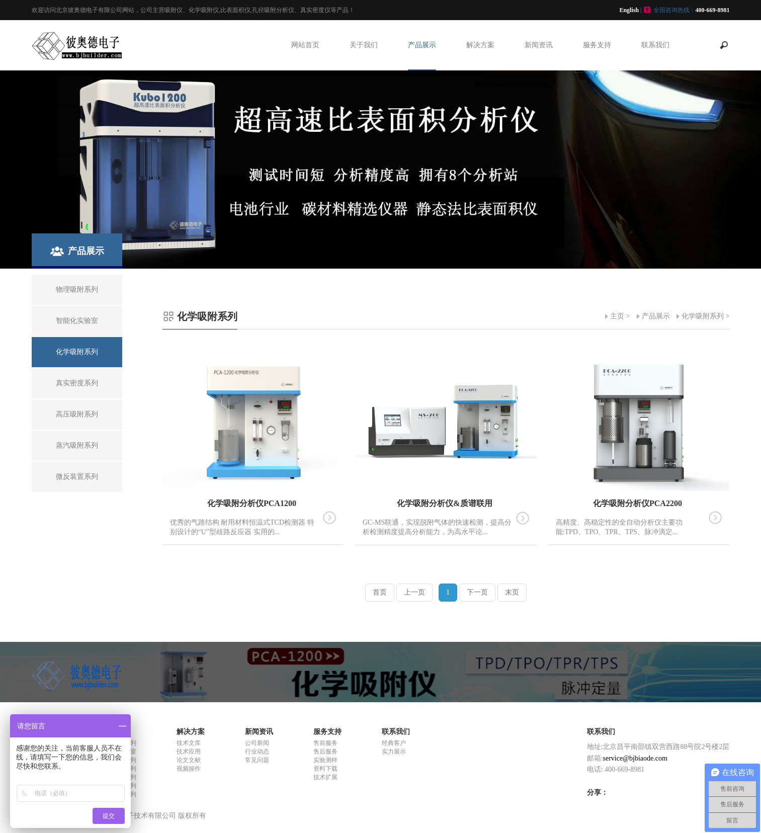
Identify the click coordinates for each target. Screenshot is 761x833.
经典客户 (394, 742)
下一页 (477, 592)
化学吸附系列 (703, 316)
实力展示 (394, 751)
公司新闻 (257, 742)
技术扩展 (325, 777)
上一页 (414, 592)
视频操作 (189, 768)
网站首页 (305, 45)
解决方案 (480, 45)
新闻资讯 (539, 45)
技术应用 (189, 751)
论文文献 (189, 760)
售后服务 (325, 751)
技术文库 (189, 742)
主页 (617, 316)
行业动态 (257, 751)
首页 (380, 592)
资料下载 (325, 768)
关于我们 (364, 45)
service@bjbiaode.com (635, 758)
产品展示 (422, 45)
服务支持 (597, 45)
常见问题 (257, 760)
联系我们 (655, 45)
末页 (512, 592)
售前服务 (325, 742)
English (629, 10)
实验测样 (325, 760)
